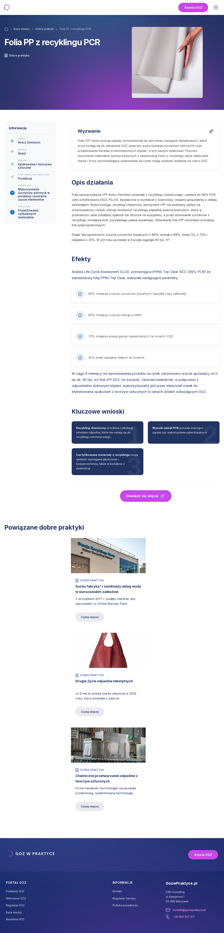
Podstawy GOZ (15, 891)
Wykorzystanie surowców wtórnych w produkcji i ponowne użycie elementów (34, 194)
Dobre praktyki (44, 28)
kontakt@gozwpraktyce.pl (189, 910)
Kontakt (117, 891)
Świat (22, 153)
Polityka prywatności (125, 905)
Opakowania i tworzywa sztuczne (35, 166)
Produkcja (25, 178)
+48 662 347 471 (184, 916)
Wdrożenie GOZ (16, 898)
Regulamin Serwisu (124, 898)
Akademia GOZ (15, 919)
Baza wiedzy (22, 28)
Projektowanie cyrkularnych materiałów (28, 214)
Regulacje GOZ (15, 905)
